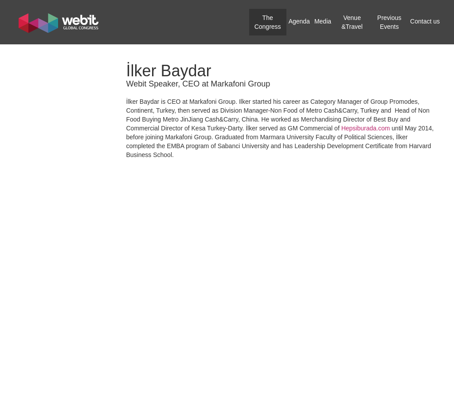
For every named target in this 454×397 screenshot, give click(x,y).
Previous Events (389, 22)
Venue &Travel (352, 22)
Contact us (425, 21)
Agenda (299, 21)
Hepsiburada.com (365, 128)
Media (322, 21)
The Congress (267, 22)
